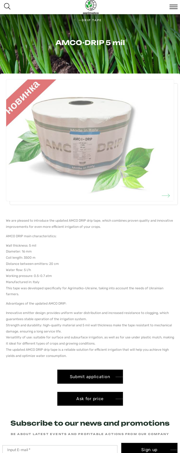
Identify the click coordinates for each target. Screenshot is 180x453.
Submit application (90, 376)
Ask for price (90, 398)
